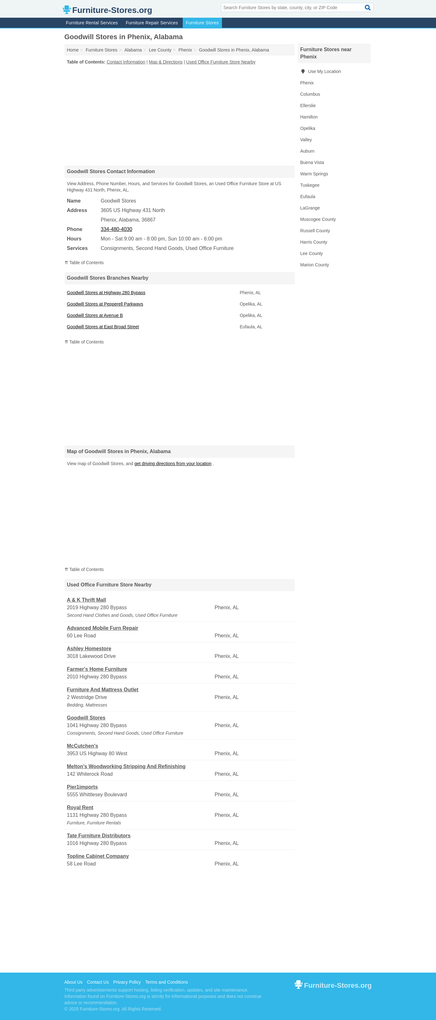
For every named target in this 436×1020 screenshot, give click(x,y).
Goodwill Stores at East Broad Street (103, 326)
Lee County (311, 253)
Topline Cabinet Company (98, 856)
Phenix (307, 82)
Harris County (314, 242)
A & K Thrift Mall (86, 600)
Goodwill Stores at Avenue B (95, 315)
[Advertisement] (179, 115)
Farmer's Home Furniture (97, 669)
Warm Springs (314, 173)
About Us (73, 982)
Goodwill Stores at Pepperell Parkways (105, 304)
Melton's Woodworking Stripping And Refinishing (126, 766)
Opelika (307, 128)
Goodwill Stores (86, 717)
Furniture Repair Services (152, 22)
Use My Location (320, 71)
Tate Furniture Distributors (99, 835)
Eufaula (307, 196)
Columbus (310, 94)
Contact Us (98, 982)
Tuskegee (310, 185)
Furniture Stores (202, 22)
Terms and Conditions (166, 982)
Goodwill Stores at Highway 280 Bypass (106, 292)
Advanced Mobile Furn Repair (102, 628)
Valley (306, 139)
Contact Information (126, 61)
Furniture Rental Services (92, 22)
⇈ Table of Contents (84, 262)
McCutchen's (82, 746)
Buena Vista (312, 162)
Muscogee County (318, 219)
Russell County (315, 230)
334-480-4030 (116, 229)
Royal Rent (80, 807)
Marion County (314, 264)
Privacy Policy (127, 982)
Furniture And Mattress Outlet (102, 689)
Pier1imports (82, 787)
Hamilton (309, 116)
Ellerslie (308, 105)
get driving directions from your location (173, 463)
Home (73, 49)
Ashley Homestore (89, 648)
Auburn (307, 151)
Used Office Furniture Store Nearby (220, 61)
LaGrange (310, 207)
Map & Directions (166, 61)
